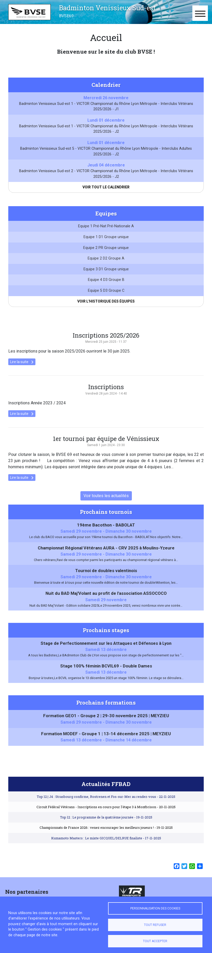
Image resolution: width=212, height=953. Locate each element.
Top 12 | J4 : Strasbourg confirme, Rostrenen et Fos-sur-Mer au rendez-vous (106, 803)
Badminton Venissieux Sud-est (107, 7)
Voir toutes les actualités (106, 502)
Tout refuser (155, 925)
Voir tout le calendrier (106, 187)
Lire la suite (22, 369)
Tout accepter (155, 941)
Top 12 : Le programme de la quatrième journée (106, 824)
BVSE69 (66, 15)
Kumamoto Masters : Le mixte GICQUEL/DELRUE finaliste (106, 844)
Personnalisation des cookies (155, 908)
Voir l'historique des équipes (106, 308)
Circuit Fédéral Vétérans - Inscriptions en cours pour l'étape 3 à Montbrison (106, 813)
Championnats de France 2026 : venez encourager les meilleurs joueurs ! (106, 834)
